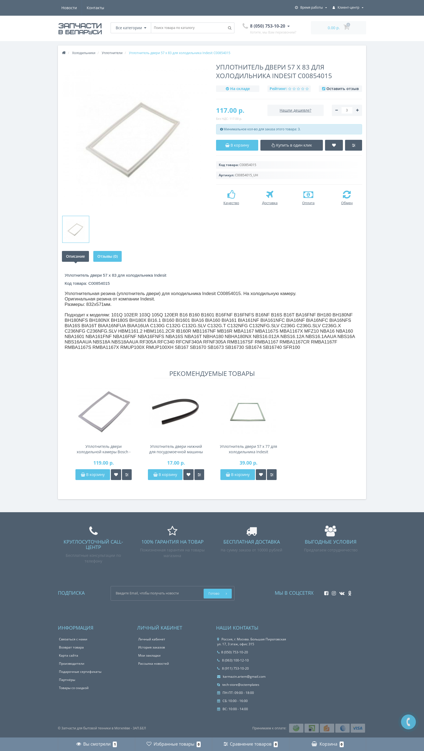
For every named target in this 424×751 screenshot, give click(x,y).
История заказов (151, 647)
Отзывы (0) (107, 256)
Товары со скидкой (74, 688)
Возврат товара (71, 647)
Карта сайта (68, 655)
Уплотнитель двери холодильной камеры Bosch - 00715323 (104, 449)
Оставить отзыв (342, 88)
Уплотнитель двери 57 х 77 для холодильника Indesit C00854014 (248, 449)
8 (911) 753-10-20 (233, 668)
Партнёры (67, 679)
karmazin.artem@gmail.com (241, 676)
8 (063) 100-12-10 (233, 660)
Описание (75, 256)
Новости (69, 7)
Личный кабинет (151, 639)
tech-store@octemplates (238, 684)
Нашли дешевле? (295, 110)
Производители (71, 663)
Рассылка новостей (153, 663)
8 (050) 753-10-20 (232, 652)
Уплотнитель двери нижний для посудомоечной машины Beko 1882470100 (176, 449)
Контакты (95, 7)
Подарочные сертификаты (80, 671)
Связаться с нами (73, 639)
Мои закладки (149, 655)
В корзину (93, 474)
